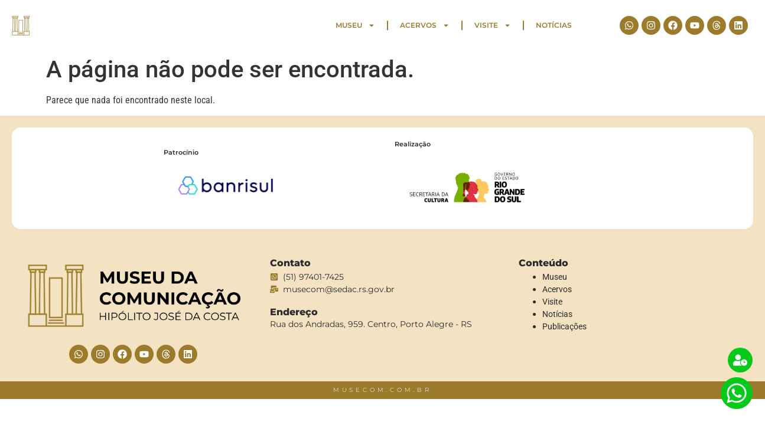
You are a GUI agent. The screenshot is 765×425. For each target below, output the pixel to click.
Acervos (425, 25)
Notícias (554, 25)
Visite (492, 25)
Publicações (564, 326)
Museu (355, 25)
